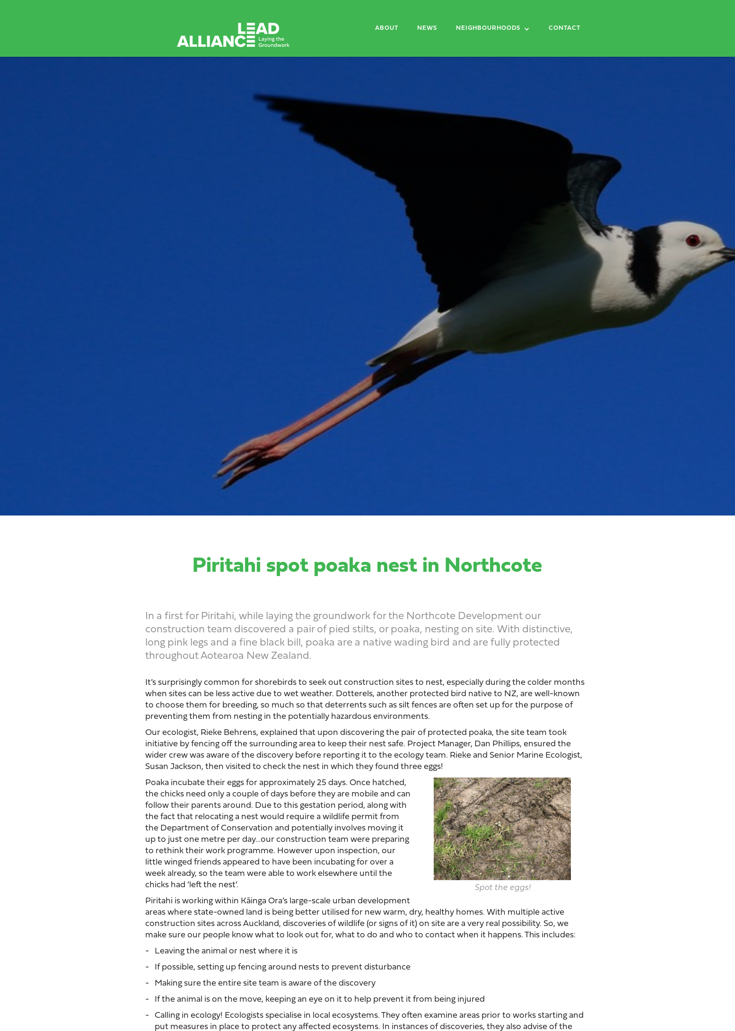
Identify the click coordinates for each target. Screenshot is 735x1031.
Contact (564, 28)
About (386, 28)
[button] (492, 30)
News (427, 28)
